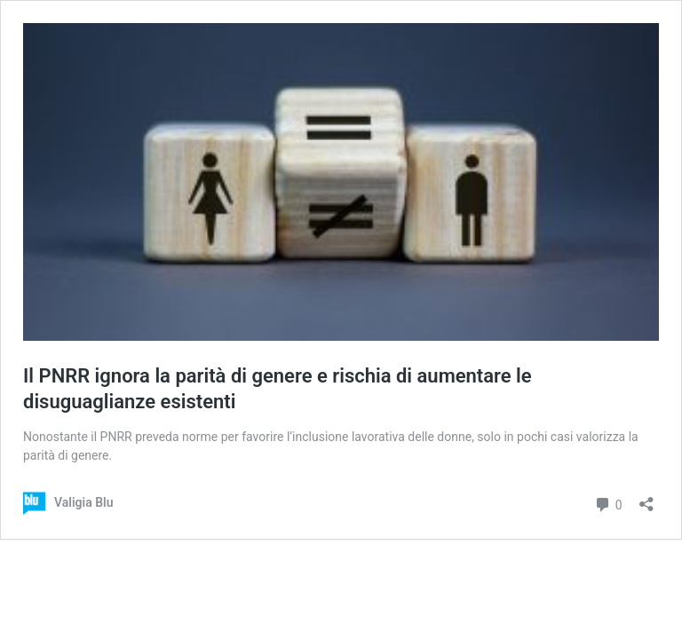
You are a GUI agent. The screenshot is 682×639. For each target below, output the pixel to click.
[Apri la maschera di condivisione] (646, 498)
